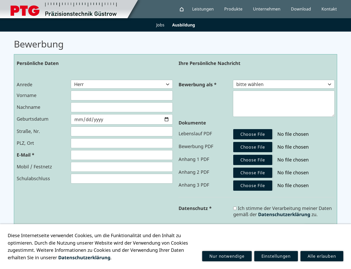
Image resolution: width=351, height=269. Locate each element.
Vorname (26, 95)
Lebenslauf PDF (195, 133)
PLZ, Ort (25, 143)
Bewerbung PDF (196, 146)
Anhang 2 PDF (194, 172)
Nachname (28, 107)
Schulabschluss (33, 178)
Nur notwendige (227, 256)
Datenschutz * (195, 208)
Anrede (24, 84)
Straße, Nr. (28, 131)
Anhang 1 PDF (194, 159)
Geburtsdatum (32, 119)
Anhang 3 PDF (194, 185)
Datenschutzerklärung (284, 214)
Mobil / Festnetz (34, 167)
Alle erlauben (322, 256)
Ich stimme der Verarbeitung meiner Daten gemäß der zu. (282, 211)
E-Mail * (25, 155)
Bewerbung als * (198, 84)
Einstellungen (276, 256)
